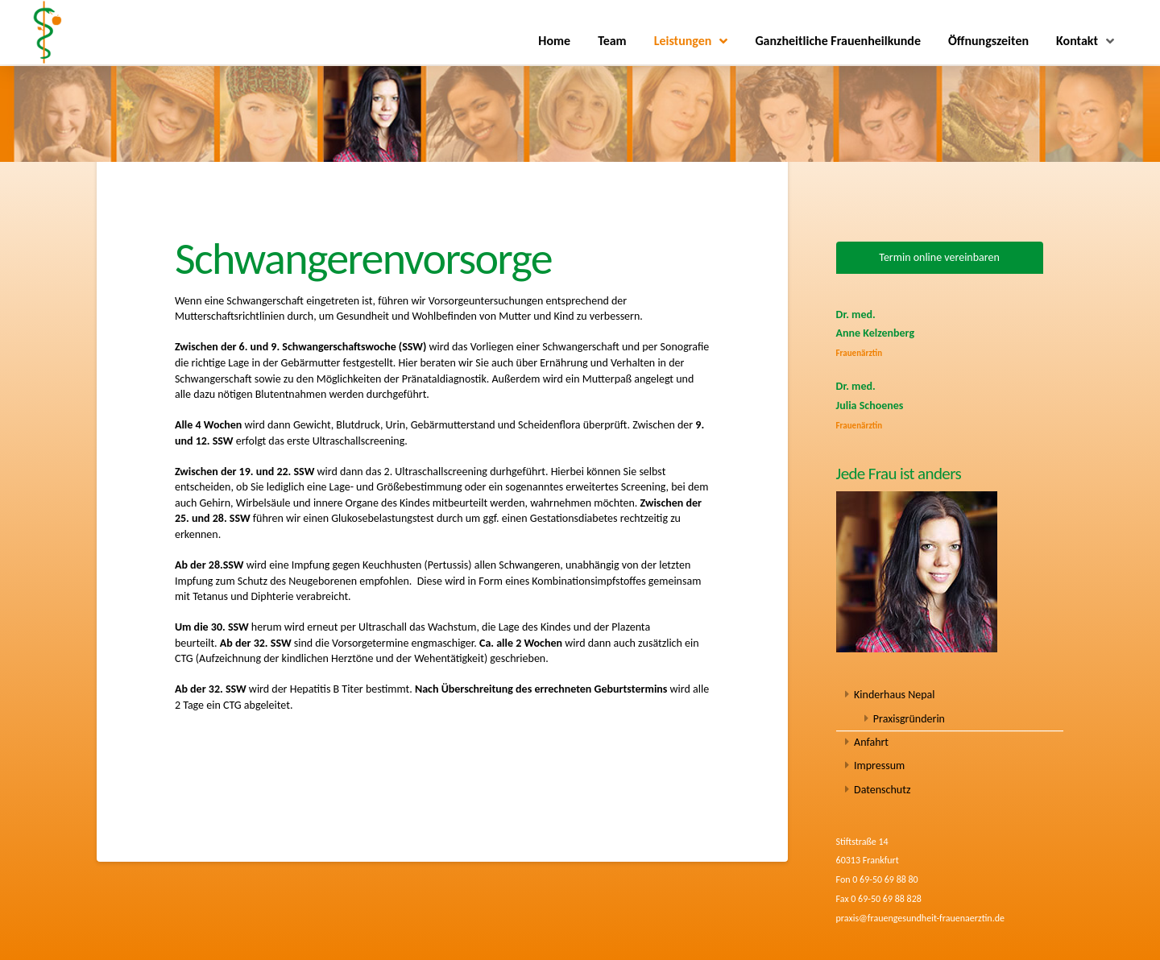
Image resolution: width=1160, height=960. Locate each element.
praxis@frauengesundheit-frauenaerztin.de (920, 918)
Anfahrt (871, 742)
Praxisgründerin (909, 719)
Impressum (879, 765)
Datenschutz (882, 790)
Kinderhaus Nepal (894, 694)
